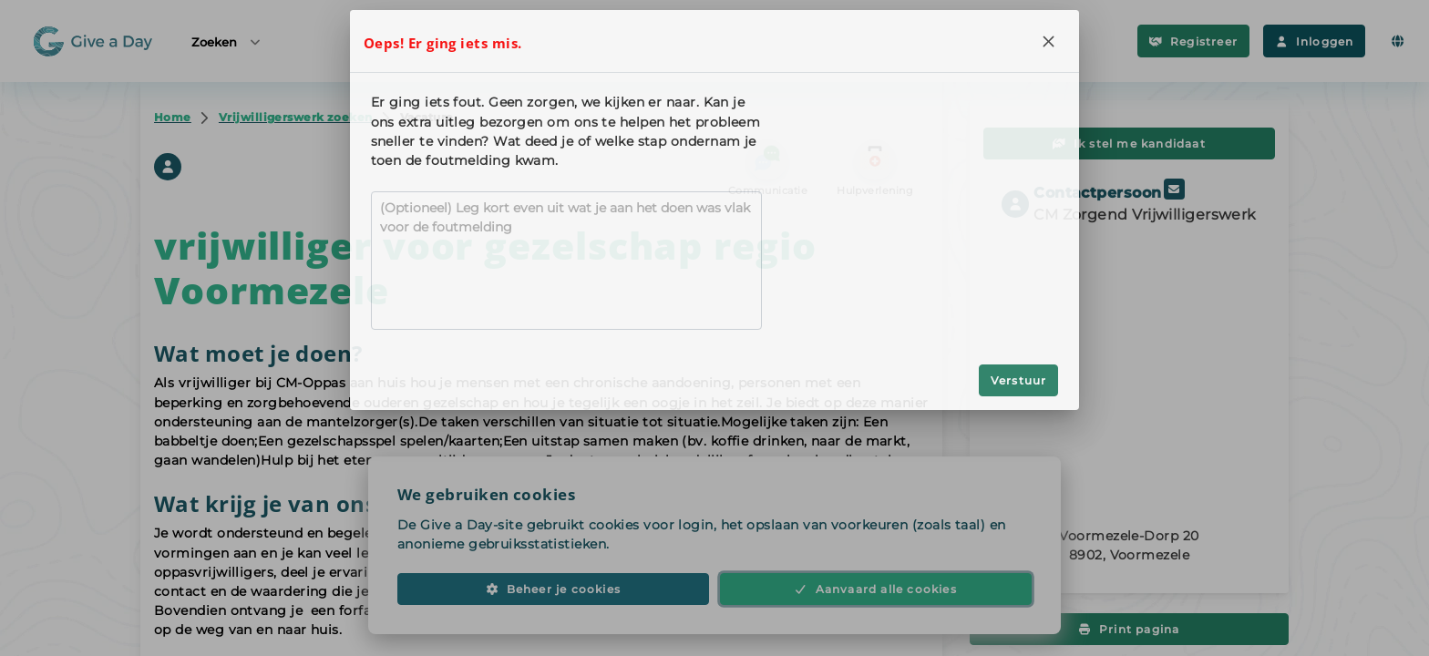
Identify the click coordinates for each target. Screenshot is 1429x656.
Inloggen (1314, 41)
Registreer (1193, 41)
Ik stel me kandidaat (1129, 143)
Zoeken (226, 41)
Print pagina (1129, 629)
